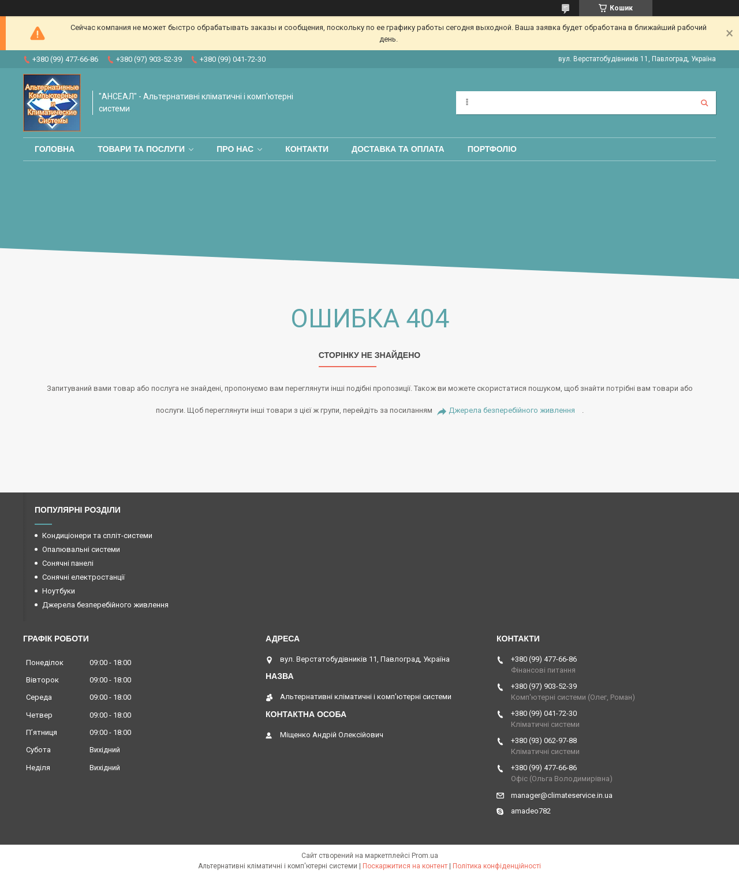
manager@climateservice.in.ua (562, 795)
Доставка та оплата (398, 149)
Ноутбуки (58, 591)
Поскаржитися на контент (405, 866)
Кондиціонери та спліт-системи (97, 535)
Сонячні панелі (68, 563)
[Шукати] (704, 102)
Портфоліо (492, 149)
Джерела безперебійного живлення (512, 410)
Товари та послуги (141, 149)
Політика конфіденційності (497, 866)
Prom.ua (425, 856)
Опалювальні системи (81, 549)
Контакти (307, 149)
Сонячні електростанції (83, 577)
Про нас (235, 149)
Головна (54, 149)
